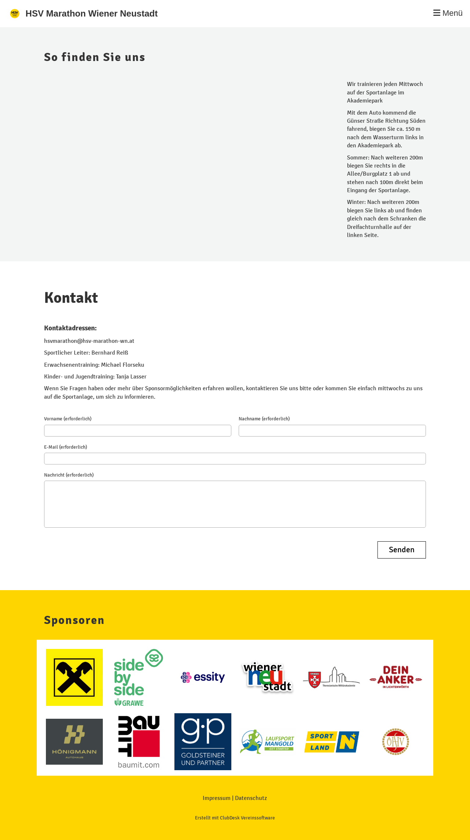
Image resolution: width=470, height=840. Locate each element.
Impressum (217, 797)
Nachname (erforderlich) (264, 419)
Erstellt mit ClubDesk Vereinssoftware (235, 818)
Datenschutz (251, 797)
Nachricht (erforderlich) (69, 475)
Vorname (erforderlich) (67, 419)
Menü (448, 13)
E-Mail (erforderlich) (65, 447)
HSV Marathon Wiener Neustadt (92, 13)
